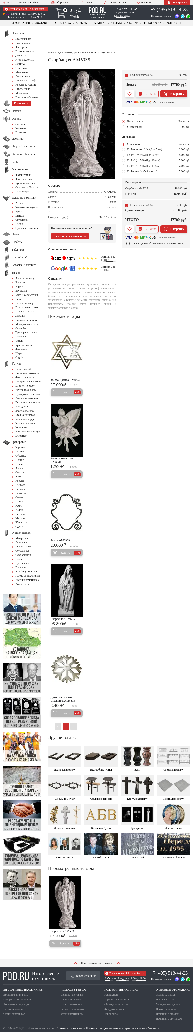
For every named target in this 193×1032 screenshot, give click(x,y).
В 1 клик (147, 94)
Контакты (173, 22)
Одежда (19, 526)
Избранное (145, 2)
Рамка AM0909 (60, 540)
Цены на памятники (72, 994)
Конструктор (177, 2)
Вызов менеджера (83, 975)
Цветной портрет (24, 385)
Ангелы (19, 468)
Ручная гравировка (26, 389)
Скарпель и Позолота (27, 187)
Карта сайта (22, 584)
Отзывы (81, 22)
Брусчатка (21, 290)
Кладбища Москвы (26, 571)
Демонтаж (21, 435)
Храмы (19, 476)
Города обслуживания (27, 575)
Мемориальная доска (27, 324)
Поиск (86, 2)
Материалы (21, 538)
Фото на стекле (23, 179)
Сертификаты (23, 554)
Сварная (20, 124)
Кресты (19, 480)
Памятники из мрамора (16, 1004)
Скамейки (21, 328)
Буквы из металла (25, 183)
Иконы (19, 464)
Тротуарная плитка (26, 332)
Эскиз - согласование (27, 373)
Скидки (132, 22)
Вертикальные (23, 43)
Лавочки (20, 315)
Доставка (42, 22)
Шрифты (20, 459)
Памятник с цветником (169, 1018)
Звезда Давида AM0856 (65, 379)
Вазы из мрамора (25, 303)
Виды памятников (71, 999)
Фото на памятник (25, 377)
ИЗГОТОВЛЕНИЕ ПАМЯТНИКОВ (23, 989)
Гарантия (99, 22)
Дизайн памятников (14, 1013)
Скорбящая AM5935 (62, 931)
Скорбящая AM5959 (63, 618)
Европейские (22, 88)
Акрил (19, 203)
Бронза (19, 211)
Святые (19, 472)
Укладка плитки (24, 427)
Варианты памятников (116, 999)
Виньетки (20, 493)
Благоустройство (24, 410)
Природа (20, 484)
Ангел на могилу (24, 278)
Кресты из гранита (25, 84)
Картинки (20, 447)
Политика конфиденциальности (104, 1028)
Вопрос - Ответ (24, 546)
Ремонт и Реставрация (27, 431)
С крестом (21, 68)
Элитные (20, 63)
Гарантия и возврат (134, 1028)
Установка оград (24, 419)
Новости (20, 559)
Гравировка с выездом (27, 394)
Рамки (18, 505)
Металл (19, 215)
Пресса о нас (22, 563)
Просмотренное (114, 2)
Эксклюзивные (23, 76)
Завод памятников (114, 1009)
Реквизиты (153, 1028)
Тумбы (19, 340)
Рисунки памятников (27, 579)
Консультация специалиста (70, 236)
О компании (21, 22)
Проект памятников (72, 1004)
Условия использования (70, 1028)
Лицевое (20, 451)
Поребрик (21, 336)
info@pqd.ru (60, 2)
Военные (20, 514)
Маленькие (21, 72)
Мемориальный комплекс (17, 999)
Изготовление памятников (31, 976)
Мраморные (22, 93)
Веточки (20, 489)
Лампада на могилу (26, 320)
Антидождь (21, 406)
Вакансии (20, 567)
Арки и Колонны (24, 59)
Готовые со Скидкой (26, 97)
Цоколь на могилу (166, 1009)
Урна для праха (24, 345)
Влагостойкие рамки (26, 307)
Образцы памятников (116, 1004)
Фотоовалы (21, 349)
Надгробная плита (166, 999)
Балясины (20, 282)
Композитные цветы (26, 207)
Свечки (19, 497)
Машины (20, 518)
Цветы (19, 224)
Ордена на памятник (26, 228)
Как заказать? (111, 994)
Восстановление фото (27, 402)
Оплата (116, 22)
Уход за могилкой (25, 414)
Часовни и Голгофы (26, 80)
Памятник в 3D (23, 369)
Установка (63, 22)
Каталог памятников (14, 1009)
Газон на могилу (24, 311)
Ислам (19, 509)
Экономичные (23, 38)
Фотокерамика (23, 174)
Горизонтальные (24, 51)
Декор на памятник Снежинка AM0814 (63, 699)
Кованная (20, 128)
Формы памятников (72, 1013)
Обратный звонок (161, 16)
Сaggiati (19, 357)
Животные (21, 522)
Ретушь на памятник (26, 398)
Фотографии (152, 22)
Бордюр (19, 286)
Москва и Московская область (22, 2)
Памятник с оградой (167, 1013)
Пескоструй (22, 191)
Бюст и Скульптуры (26, 294)
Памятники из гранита (15, 994)
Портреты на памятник (28, 381)
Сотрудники (22, 550)
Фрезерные (21, 47)
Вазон (18, 299)
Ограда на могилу (166, 994)
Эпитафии (21, 542)
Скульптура (21, 219)
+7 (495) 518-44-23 (169, 9)
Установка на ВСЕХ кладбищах (24, 9)
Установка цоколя (25, 423)
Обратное (20, 455)
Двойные (20, 55)
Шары (18, 353)
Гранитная (21, 132)
